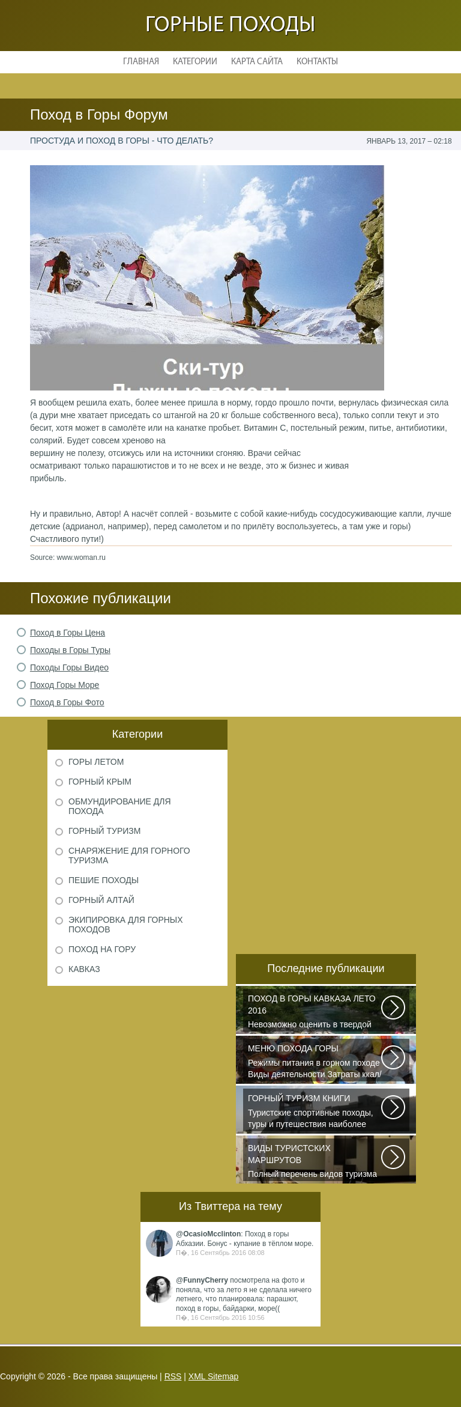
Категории (195, 62)
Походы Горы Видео (69, 667)
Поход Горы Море (64, 685)
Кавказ (84, 969)
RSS (173, 1376)
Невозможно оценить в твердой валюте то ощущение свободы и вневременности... (315, 1012)
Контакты (317, 62)
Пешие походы (103, 880)
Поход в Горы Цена (67, 632)
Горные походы (230, 25)
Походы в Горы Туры (70, 650)
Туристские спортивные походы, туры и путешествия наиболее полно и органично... (315, 1112)
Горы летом (96, 762)
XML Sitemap (213, 1376)
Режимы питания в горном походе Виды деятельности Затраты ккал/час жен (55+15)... (315, 1062)
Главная (141, 62)
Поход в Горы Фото (67, 702)
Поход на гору (102, 949)
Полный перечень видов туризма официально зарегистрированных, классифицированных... (315, 1162)
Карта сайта (257, 62)
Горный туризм (104, 831)
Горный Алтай (101, 900)
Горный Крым (99, 781)
